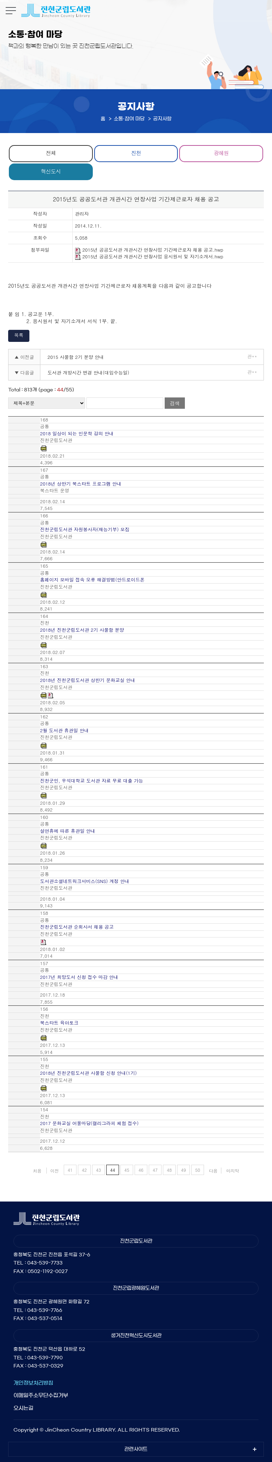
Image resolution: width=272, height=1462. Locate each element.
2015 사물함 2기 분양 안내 (75, 357)
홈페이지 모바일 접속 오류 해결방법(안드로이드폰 (92, 580)
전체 (51, 152)
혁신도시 (51, 171)
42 (84, 1170)
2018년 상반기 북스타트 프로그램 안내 (80, 484)
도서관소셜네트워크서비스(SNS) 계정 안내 (84, 881)
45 (126, 1170)
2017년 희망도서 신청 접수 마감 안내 (79, 977)
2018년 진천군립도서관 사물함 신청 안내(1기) (88, 1073)
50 (197, 1170)
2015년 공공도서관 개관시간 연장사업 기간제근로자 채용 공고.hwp (149, 250)
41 (70, 1170)
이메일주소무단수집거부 (40, 1395)
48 (169, 1170)
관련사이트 (135, 1449)
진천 (136, 152)
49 (183, 1170)
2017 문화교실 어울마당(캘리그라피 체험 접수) (89, 1123)
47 (155, 1170)
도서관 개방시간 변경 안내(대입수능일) (88, 372)
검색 (175, 403)
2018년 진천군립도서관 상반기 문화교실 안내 (87, 680)
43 (98, 1170)
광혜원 (221, 152)
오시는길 (23, 1408)
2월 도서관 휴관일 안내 (64, 730)
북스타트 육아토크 (59, 1023)
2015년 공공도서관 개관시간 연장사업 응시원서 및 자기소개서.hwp (149, 256)
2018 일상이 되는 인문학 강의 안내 (77, 433)
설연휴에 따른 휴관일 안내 (67, 831)
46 (140, 1170)
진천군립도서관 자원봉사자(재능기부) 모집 (84, 529)
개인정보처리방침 (33, 1383)
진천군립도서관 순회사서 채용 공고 (77, 927)
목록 (18, 335)
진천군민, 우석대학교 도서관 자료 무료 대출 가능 (91, 781)
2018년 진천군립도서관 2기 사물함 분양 (82, 630)
